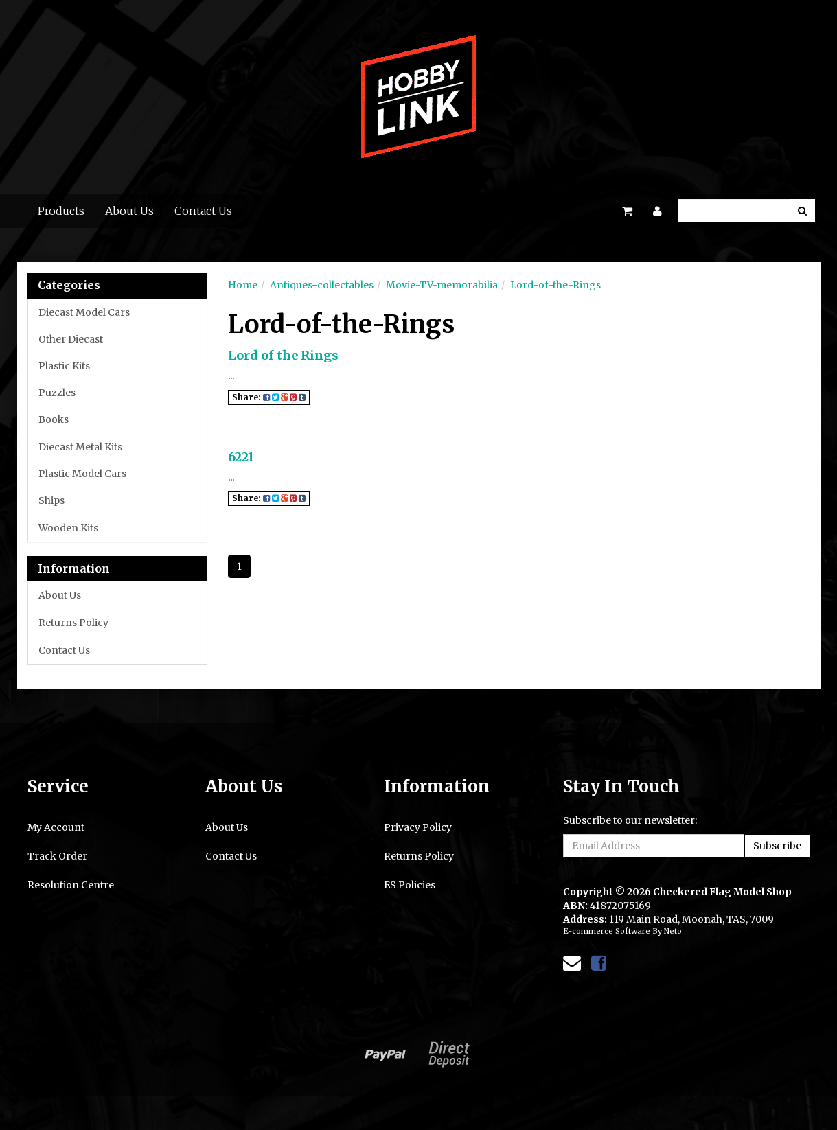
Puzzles (57, 393)
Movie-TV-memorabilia (442, 285)
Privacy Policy (418, 827)
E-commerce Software (606, 931)
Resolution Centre (70, 885)
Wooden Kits (68, 528)
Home (242, 285)
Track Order (57, 856)
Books (53, 419)
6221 (241, 457)
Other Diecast (70, 339)
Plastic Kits (64, 366)
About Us (129, 211)
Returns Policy (73, 622)
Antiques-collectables (322, 285)
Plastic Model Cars (82, 474)
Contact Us (203, 211)
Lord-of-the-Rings (555, 285)
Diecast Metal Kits (80, 447)
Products (61, 211)
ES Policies (409, 885)
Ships (51, 500)
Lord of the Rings (283, 355)
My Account (55, 827)
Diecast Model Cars (84, 312)
